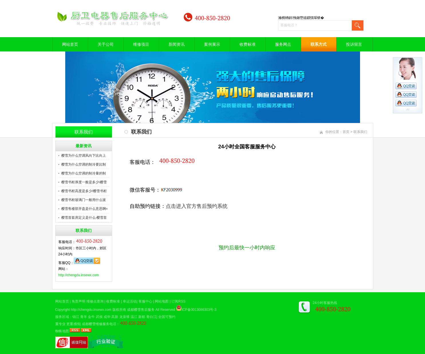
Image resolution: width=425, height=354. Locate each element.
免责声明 (78, 301)
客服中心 (145, 301)
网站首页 (70, 44)
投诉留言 (354, 44)
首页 (346, 132)
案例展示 (212, 44)
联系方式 (319, 44)
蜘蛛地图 (62, 331)
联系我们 (360, 132)
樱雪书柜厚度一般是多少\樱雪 (84, 182)
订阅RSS (178, 301)
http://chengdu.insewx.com (78, 275)
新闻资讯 (177, 44)
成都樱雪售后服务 (141, 310)
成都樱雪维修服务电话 (99, 324)
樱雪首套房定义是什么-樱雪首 (84, 218)
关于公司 (106, 44)
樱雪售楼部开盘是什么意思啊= (84, 209)
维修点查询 (95, 301)
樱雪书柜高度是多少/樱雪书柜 (84, 191)
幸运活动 (130, 301)
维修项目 (141, 44)
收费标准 (248, 44)
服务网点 (283, 44)
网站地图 (162, 301)
